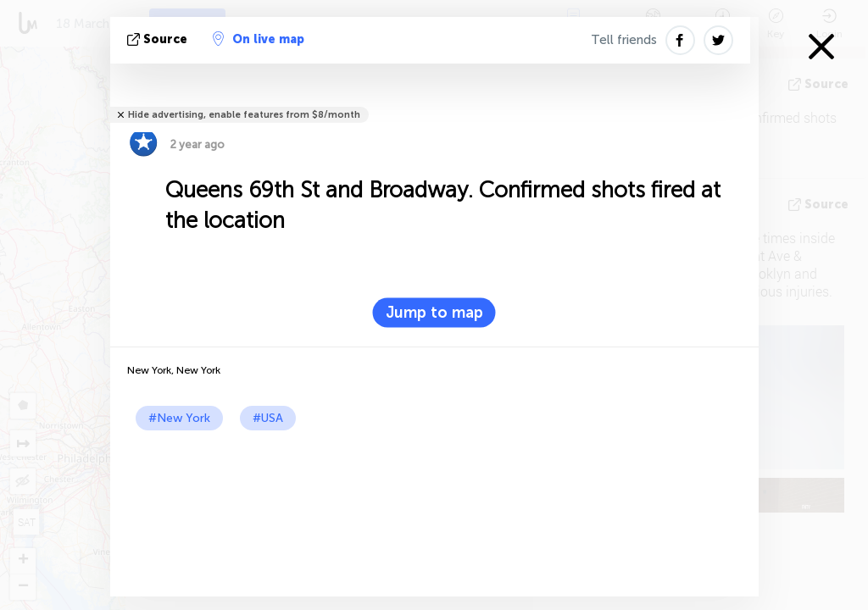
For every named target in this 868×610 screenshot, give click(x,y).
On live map (258, 39)
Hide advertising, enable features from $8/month (244, 114)
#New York (179, 418)
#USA (268, 418)
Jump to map (434, 312)
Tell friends (624, 39)
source (159, 39)
